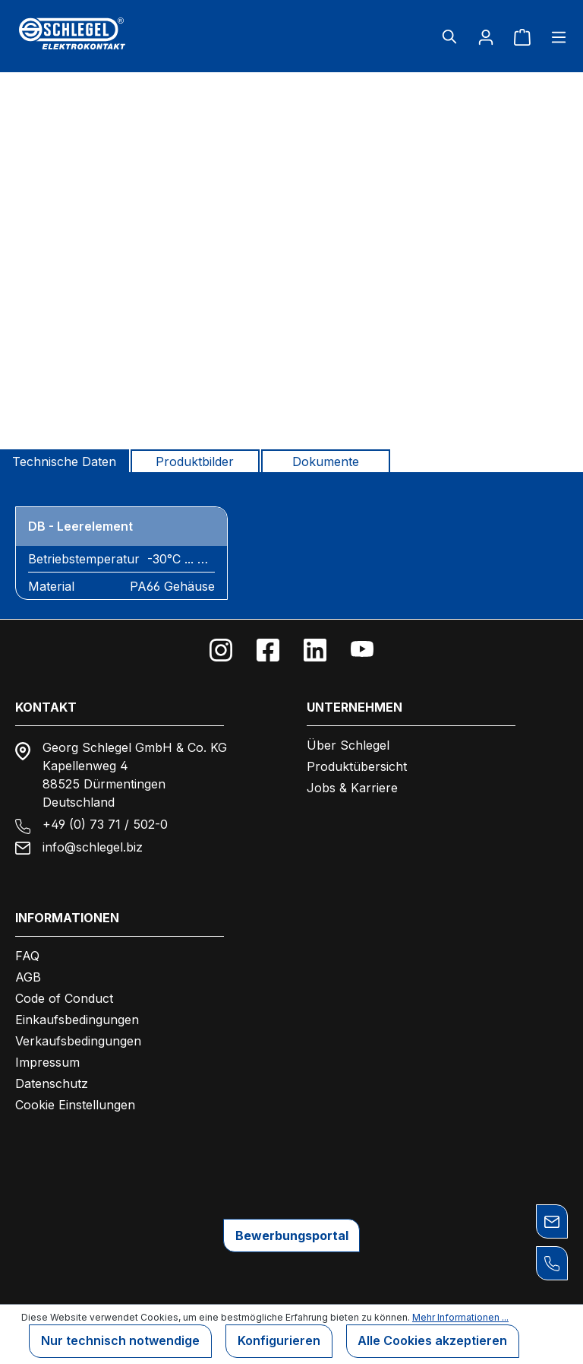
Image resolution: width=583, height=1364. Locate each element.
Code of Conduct (64, 998)
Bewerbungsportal (291, 1235)
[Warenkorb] (522, 36)
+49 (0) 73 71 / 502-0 (105, 824)
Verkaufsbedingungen (78, 1040)
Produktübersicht (357, 766)
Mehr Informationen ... (460, 1317)
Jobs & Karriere (352, 787)
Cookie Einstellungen (75, 1104)
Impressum (47, 1062)
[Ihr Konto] (486, 36)
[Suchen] (449, 36)
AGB (28, 977)
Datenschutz (51, 1083)
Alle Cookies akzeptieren (433, 1341)
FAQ (27, 955)
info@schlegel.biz (93, 847)
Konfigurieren (279, 1341)
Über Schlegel (348, 745)
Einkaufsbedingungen (77, 1019)
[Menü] (554, 36)
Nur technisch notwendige (120, 1341)
